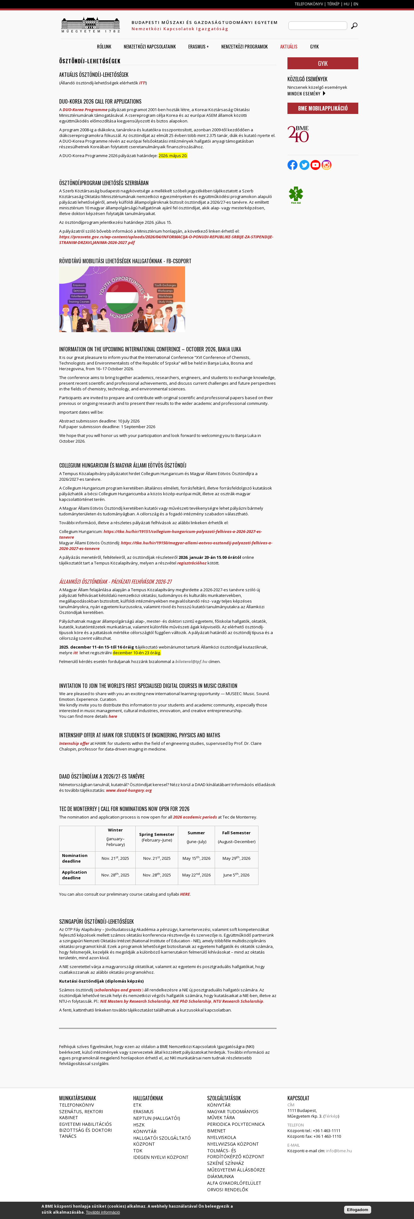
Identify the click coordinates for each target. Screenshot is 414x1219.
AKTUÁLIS (289, 46)
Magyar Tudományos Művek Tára (232, 1114)
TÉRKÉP (334, 4)
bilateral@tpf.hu (191, 661)
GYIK (314, 46)
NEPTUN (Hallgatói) (156, 1118)
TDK (137, 1151)
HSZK (139, 1125)
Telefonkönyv (76, 1105)
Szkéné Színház (225, 1163)
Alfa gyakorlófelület (234, 1183)
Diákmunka (220, 1176)
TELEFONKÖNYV (309, 4)
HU (346, 4)
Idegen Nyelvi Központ (161, 1157)
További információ (103, 1213)
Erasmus (143, 1111)
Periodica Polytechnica (236, 1124)
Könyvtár (144, 1131)
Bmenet (216, 1131)
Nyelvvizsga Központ (233, 1144)
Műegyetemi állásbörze (236, 1170)
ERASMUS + (198, 46)
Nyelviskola (221, 1137)
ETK (137, 1105)
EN (356, 4)
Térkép (331, 1116)
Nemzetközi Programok (244, 46)
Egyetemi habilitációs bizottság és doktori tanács (85, 1130)
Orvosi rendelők (227, 1190)
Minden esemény (303, 93)
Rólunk (104, 46)
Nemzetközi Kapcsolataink (150, 46)
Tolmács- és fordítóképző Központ (235, 1153)
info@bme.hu (339, 1151)
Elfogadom (357, 1211)
